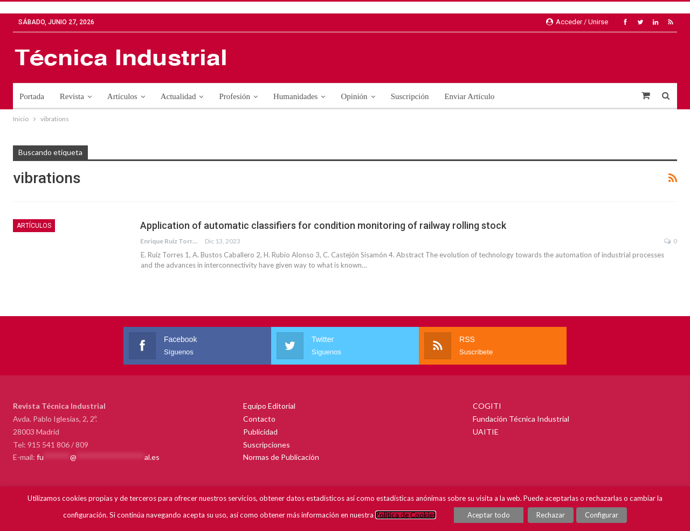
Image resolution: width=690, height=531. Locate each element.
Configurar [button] (601, 515)
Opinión (354, 96)
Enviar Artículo (469, 96)
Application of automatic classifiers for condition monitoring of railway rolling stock (323, 225)
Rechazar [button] (551, 515)
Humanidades (295, 96)
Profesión (234, 96)
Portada (31, 96)
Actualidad (178, 96)
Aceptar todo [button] (489, 515)
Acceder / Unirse (577, 22)
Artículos (122, 96)
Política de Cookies (406, 515)
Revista (72, 96)
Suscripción (410, 96)
